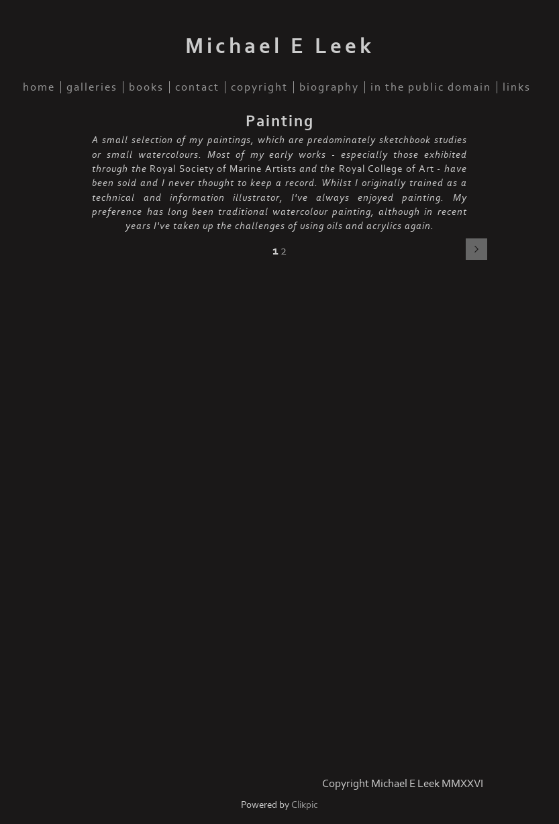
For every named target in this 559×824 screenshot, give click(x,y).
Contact (197, 87)
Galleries (91, 87)
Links (517, 87)
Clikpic (304, 805)
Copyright (259, 87)
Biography (329, 87)
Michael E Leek (279, 46)
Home (39, 87)
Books (146, 87)
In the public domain (430, 87)
